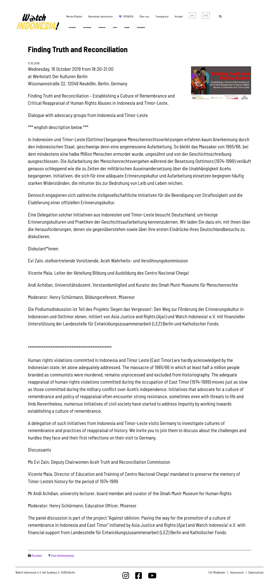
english (192, 16)
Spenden (128, 16)
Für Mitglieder (216, 572)
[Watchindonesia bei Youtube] (152, 575)
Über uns (144, 16)
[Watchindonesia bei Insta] (125, 575)
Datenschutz (256, 572)
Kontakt (179, 16)
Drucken (37, 555)
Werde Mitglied (74, 16)
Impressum (237, 572)
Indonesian (206, 16)
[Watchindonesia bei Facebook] (138, 575)
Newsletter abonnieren (100, 16)
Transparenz (162, 16)
